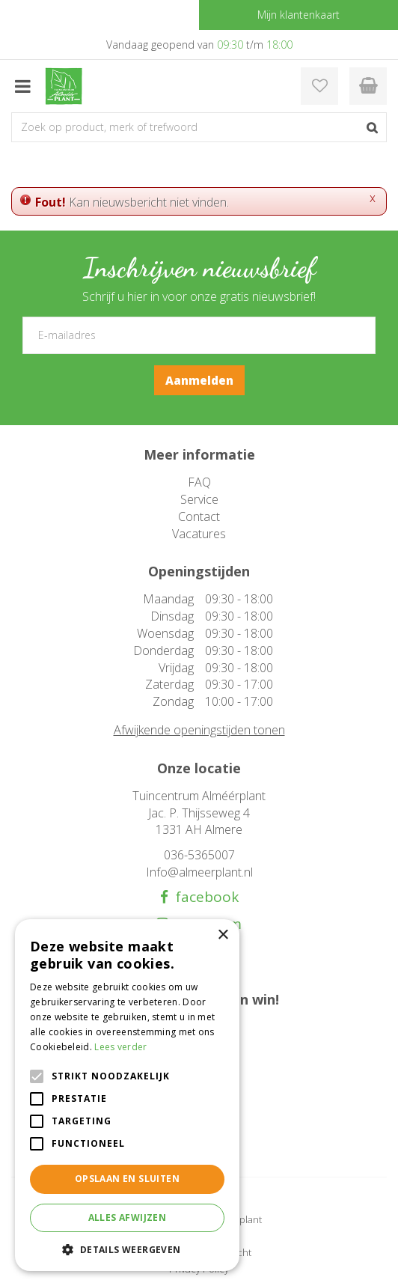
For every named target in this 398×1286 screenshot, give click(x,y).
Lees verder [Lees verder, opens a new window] (120, 1046)
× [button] (222, 935)
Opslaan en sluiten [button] (127, 1178)
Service (199, 499)
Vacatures (199, 533)
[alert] (127, 1095)
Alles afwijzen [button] (127, 1217)
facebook (203, 897)
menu (22, 86)
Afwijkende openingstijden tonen (199, 730)
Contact (199, 516)
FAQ (199, 482)
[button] (127, 1249)
